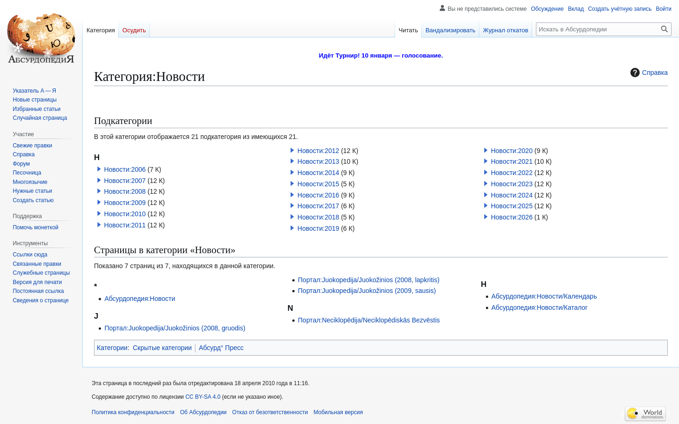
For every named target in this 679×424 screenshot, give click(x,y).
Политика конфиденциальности (133, 412)
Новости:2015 (318, 184)
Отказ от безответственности (270, 412)
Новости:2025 (512, 206)
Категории (112, 347)
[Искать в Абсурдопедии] (604, 29)
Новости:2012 (318, 150)
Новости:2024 (512, 195)
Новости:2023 (512, 184)
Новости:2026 (512, 217)
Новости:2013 (318, 161)
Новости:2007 (124, 180)
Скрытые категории (162, 347)
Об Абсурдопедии (203, 412)
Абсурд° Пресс (221, 347)
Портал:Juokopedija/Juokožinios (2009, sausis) (367, 290)
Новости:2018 (318, 217)
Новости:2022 (512, 172)
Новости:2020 (512, 150)
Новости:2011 (124, 225)
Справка (648, 72)
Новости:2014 (318, 172)
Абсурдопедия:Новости (139, 298)
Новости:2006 (124, 169)
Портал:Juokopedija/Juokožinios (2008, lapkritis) (369, 280)
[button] (99, 169)
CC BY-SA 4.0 (202, 397)
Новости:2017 (318, 206)
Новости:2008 (124, 191)
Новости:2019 (318, 228)
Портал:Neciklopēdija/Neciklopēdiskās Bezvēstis (369, 320)
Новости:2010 (124, 214)
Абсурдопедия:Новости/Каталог (539, 307)
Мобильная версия (338, 412)
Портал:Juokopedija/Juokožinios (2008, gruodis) (174, 328)
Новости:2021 (512, 161)
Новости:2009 (124, 202)
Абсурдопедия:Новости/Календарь (544, 296)
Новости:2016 (318, 195)
